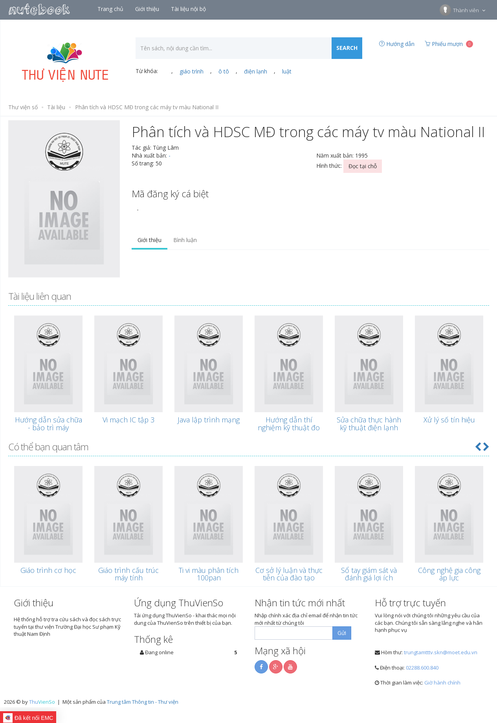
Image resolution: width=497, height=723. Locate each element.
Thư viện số (23, 107)
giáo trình (192, 71)
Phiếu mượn (449, 44)
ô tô (223, 71)
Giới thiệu (148, 9)
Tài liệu (56, 107)
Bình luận (185, 240)
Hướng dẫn (396, 44)
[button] (478, 446)
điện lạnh (255, 71)
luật (287, 71)
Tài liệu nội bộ (189, 9)
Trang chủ (111, 9)
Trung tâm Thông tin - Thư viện (142, 701)
